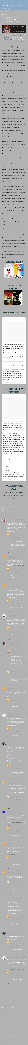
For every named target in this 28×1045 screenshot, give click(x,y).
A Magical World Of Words (17, 969)
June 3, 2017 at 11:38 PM (16, 861)
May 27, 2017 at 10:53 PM (17, 519)
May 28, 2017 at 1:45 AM (14, 617)
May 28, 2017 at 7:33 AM (14, 716)
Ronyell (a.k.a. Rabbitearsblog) (14, 811)
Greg (8, 519)
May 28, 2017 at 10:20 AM (14, 783)
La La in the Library (12, 615)
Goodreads (11, 281)
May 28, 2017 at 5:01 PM (14, 898)
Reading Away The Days (13, 688)
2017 (6, 509)
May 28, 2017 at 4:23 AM (16, 653)
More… (9, 8)
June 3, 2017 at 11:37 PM (16, 800)
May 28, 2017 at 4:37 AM (14, 690)
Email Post (8, 507)
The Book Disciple (11, 781)
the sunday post (5, 511)
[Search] (25, 2)
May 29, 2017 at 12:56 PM (16, 604)
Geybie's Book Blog (12, 714)
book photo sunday (12, 509)
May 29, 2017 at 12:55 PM (16, 572)
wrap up (18, 511)
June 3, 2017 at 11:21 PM (16, 703)
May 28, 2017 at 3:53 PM (14, 874)
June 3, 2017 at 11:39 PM (16, 886)
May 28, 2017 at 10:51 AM (14, 813)
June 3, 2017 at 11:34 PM (16, 769)
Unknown (9, 843)
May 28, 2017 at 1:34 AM (14, 586)
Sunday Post (15, 820)
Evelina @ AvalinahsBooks (13, 642)
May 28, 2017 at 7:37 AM (14, 745)
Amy (8, 957)
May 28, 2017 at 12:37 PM (14, 845)
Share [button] (3, 507)
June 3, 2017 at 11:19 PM (16, 631)
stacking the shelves (21, 509)
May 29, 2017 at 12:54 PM (16, 538)
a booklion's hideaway (12, 556)
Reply (8, 552)
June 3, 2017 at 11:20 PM (16, 676)
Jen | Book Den (11, 932)
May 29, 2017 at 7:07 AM (14, 934)
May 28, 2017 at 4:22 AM (14, 644)
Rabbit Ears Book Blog (16, 41)
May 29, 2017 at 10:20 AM (17, 957)
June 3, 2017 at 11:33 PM (16, 732)
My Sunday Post (11, 854)
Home (4, 8)
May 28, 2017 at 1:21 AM (14, 558)
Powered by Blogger (14, 1035)
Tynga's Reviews (8, 39)
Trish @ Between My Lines (14, 585)
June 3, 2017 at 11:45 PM (16, 946)
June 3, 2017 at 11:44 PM (16, 920)
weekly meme (13, 511)
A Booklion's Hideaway (18, 565)
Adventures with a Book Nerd (13, 5)
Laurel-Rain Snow (11, 743)
